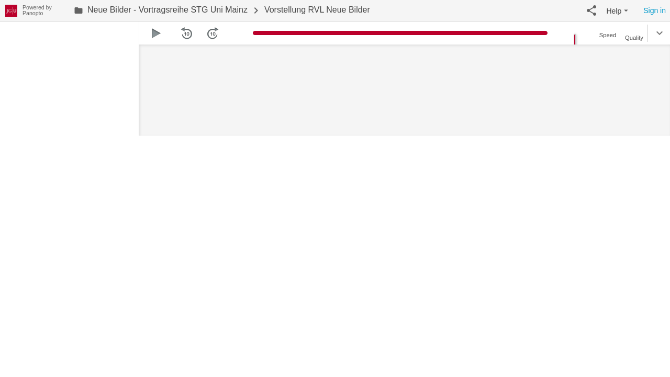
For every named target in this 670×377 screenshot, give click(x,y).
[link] (161, 10)
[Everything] (11, 9)
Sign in (654, 10)
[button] (591, 10)
